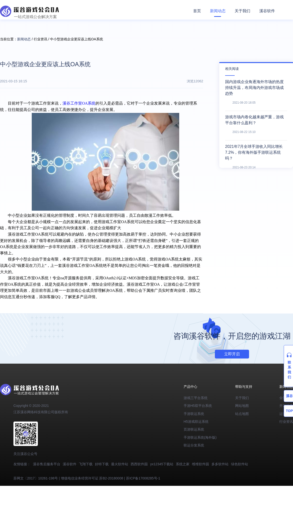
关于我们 (242, 11)
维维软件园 (200, 464)
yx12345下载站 (161, 464)
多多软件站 (220, 464)
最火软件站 (119, 464)
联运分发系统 (194, 445)
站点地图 (242, 414)
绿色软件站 (239, 464)
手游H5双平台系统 (198, 406)
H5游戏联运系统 (196, 421)
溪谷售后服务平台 (46, 464)
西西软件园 (139, 464)
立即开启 (232, 354)
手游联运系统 (194, 414)
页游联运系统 (194, 429)
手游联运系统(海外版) (200, 437)
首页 (197, 11)
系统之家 (182, 464)
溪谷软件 (267, 11)
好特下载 (102, 464)
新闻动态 (218, 11)
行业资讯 (286, 421)
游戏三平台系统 (196, 398)
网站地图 (242, 406)
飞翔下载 (86, 464)
